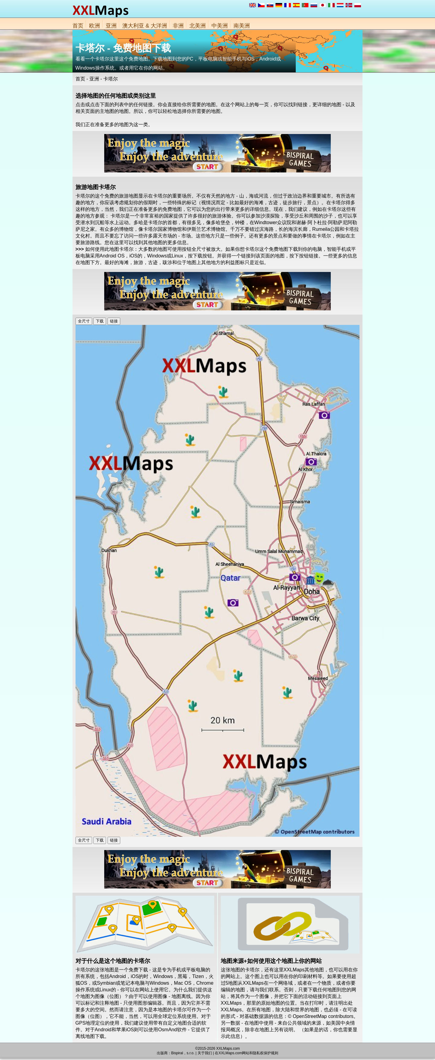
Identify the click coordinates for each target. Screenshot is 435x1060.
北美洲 (197, 26)
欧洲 (94, 26)
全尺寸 (84, 321)
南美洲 (242, 26)
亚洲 (111, 26)
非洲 (178, 26)
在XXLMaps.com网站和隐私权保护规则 (246, 1053)
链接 (114, 321)
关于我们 (205, 1053)
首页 (77, 26)
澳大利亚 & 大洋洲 (144, 26)
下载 (100, 321)
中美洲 (219, 26)
